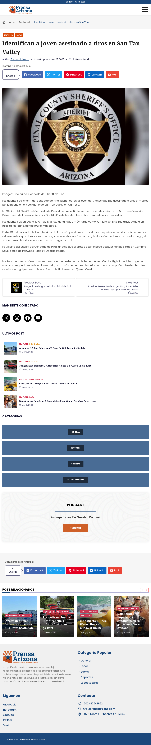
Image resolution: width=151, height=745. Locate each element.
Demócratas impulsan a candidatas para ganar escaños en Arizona (56, 396)
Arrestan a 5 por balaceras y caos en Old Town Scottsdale (50, 343)
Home (11, 22)
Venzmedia (40, 738)
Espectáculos (26, 374)
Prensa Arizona (19, 59)
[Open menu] (145, 9)
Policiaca (34, 339)
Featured (24, 22)
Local (19, 35)
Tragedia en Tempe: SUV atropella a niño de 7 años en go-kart (53, 360)
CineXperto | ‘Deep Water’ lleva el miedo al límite (47, 378)
